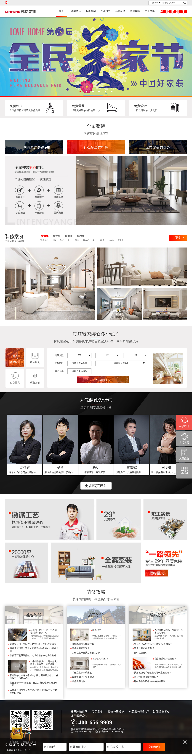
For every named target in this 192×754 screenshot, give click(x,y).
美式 (62, 240)
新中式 (86, 240)
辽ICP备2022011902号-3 (82, 731)
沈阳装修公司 (79, 715)
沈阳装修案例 (161, 711)
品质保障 (120, 11)
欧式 (102, 240)
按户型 (57, 236)
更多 (178, 237)
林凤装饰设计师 (139, 711)
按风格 (45, 236)
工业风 (121, 240)
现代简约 (44, 240)
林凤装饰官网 (79, 711)
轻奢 (77, 240)
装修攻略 (135, 11)
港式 (69, 240)
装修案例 (91, 11)
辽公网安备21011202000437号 (109, 731)
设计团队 (105, 11)
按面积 (68, 236)
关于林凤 (150, 11)
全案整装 (76, 11)
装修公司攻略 (116, 711)
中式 (95, 240)
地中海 (111, 240)
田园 (129, 240)
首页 (61, 11)
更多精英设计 (96, 486)
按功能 (80, 236)
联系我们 (97, 711)
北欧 (54, 240)
